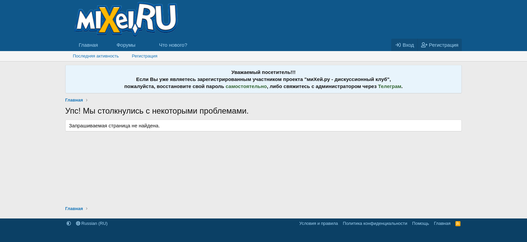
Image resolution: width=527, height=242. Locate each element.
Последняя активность (96, 55)
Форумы (126, 45)
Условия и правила (318, 223)
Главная (88, 45)
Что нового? (173, 45)
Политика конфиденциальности (375, 223)
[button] (141, 45)
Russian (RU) (92, 223)
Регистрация (144, 55)
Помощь (420, 223)
